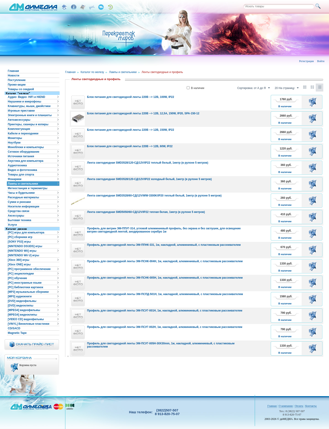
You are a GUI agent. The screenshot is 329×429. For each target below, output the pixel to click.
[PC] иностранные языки (25, 282)
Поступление (17, 80)
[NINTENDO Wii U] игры (23, 255)
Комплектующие (19, 129)
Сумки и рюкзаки (19, 202)
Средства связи (18, 211)
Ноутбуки (14, 142)
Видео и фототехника (22, 170)
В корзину (313, 102)
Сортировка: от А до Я (253, 88)
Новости (13, 75)
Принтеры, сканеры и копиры (28, 124)
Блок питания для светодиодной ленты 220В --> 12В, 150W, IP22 (130, 129)
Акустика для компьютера (25, 160)
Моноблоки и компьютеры (26, 147)
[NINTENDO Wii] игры (22, 250)
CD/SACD (14, 328)
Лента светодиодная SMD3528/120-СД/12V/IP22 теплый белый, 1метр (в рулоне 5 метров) (147, 162)
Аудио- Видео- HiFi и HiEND (26, 97)
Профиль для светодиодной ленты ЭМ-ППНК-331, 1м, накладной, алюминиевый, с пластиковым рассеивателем (164, 244)
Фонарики (14, 179)
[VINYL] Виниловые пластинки (28, 323)
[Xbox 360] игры (18, 260)
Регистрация (306, 61)
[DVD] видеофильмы (22, 301)
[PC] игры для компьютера (26, 232)
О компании (286, 406)
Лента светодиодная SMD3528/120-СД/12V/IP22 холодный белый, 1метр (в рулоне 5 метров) (149, 179)
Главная (13, 71)
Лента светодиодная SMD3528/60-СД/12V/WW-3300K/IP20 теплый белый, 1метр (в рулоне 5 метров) (154, 195)
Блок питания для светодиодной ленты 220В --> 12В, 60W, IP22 (129, 146)
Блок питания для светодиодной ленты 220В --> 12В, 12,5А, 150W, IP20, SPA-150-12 (143, 113)
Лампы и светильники (23, 183)
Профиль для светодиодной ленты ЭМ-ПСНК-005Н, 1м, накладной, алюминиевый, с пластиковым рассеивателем (165, 277)
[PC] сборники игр (20, 237)
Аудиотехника (17, 165)
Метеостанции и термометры (27, 188)
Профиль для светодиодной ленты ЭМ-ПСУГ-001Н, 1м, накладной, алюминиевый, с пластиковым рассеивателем (164, 310)
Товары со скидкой (21, 89)
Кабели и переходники (23, 133)
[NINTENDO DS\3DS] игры (25, 246)
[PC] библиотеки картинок (25, 287)
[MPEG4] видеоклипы (22, 314)
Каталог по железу (92, 72)
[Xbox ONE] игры (19, 264)
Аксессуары (16, 215)
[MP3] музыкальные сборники (28, 291)
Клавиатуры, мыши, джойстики (29, 106)
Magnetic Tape (17, 333)
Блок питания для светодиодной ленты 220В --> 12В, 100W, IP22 (130, 97)
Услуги (12, 224)
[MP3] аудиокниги (20, 296)
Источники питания (21, 156)
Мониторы (15, 138)
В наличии (195, 88)
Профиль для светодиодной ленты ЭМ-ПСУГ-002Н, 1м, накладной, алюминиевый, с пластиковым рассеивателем (164, 327)
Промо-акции (17, 84)
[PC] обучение (17, 278)
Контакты (311, 406)
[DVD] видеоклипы (20, 305)
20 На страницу (287, 88)
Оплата (299, 406)
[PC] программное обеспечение (29, 269)
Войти (320, 61)
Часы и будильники (21, 192)
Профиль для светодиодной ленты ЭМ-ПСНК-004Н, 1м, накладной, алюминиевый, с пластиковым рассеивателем (165, 261)
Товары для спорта (21, 174)
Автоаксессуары (19, 119)
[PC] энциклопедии (21, 273)
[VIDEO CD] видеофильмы (26, 319)
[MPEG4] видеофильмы (24, 310)
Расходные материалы (23, 197)
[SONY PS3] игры (19, 241)
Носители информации (23, 206)
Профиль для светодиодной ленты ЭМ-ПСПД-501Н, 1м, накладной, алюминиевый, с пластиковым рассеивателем (165, 294)
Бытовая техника (19, 220)
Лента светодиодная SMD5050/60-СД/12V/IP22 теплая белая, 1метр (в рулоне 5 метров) (146, 212)
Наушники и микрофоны (24, 101)
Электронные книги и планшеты (30, 115)
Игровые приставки (21, 110)
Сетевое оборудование (23, 151)
